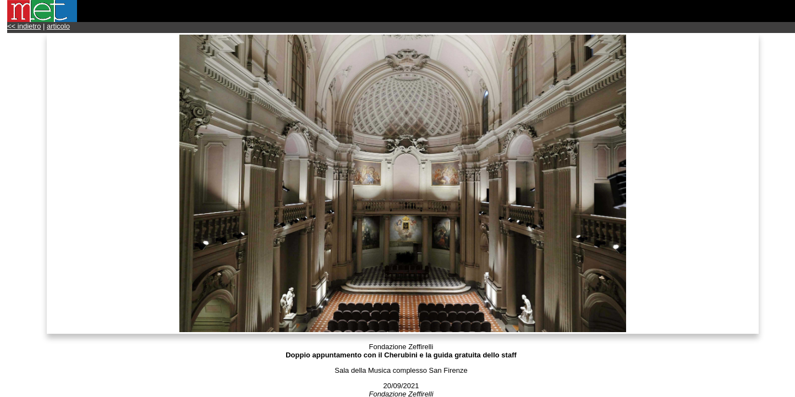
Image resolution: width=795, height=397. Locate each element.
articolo (58, 26)
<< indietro (24, 26)
